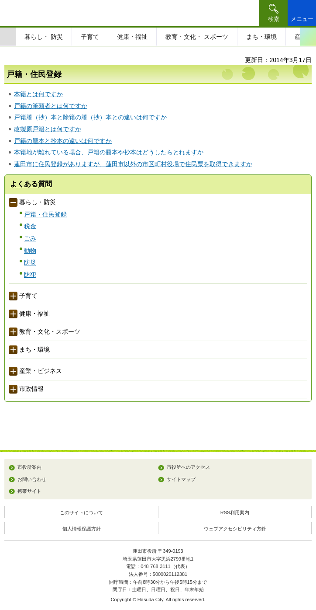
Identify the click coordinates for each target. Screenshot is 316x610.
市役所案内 (29, 467)
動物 (30, 250)
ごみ (30, 238)
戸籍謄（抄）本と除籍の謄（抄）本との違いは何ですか (90, 117)
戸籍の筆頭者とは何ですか (50, 105)
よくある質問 (31, 184)
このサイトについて (81, 512)
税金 (30, 226)
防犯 (30, 274)
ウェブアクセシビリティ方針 (235, 528)
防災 (30, 262)
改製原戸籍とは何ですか (47, 128)
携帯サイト (29, 491)
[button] (273, 13)
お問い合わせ (31, 479)
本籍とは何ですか (38, 94)
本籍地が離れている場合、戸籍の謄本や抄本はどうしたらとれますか (108, 152)
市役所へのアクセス (188, 467)
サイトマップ (181, 479)
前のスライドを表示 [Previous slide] (8, 37)
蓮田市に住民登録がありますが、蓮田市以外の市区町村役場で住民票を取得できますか (133, 163)
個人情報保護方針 (81, 528)
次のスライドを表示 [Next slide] (308, 37)
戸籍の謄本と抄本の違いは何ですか (63, 140)
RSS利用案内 (235, 512)
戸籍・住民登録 (45, 214)
